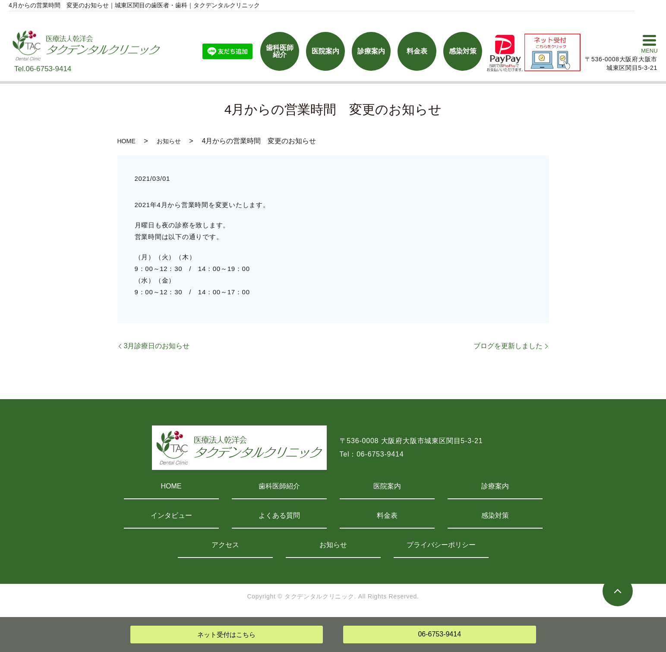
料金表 (387, 515)
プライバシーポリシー (441, 544)
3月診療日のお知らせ (157, 346)
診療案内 (495, 486)
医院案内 (387, 486)
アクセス (225, 544)
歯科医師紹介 (279, 486)
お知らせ (169, 141)
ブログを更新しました (508, 346)
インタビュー (171, 515)
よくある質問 (279, 515)
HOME (126, 141)
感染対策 (495, 515)
